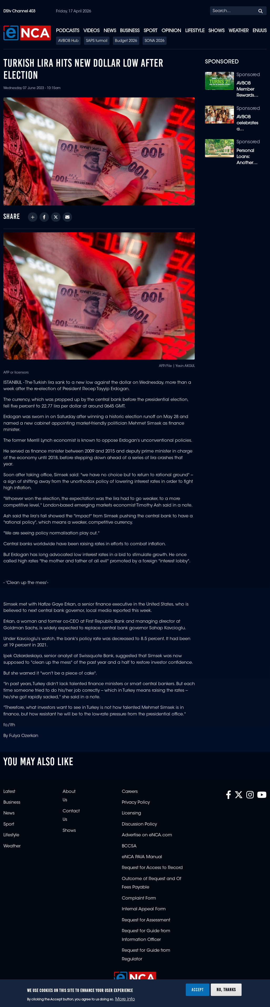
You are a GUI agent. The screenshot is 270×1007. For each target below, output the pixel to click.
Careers (130, 792)
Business (129, 31)
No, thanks (226, 989)
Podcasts (67, 31)
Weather (238, 31)
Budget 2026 (126, 41)
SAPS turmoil (96, 41)
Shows (216, 31)
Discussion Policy (139, 824)
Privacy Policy (136, 802)
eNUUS (260, 31)
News (110, 31)
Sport (150, 31)
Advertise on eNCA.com (147, 835)
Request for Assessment (146, 920)
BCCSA (129, 846)
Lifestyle (194, 31)
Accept (198, 989)
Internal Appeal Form (144, 909)
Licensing (131, 813)
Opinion (171, 31)
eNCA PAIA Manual (142, 857)
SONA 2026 (154, 41)
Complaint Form (139, 898)
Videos (91, 31)
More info (125, 999)
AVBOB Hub (68, 41)
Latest (9, 792)
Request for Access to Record (152, 868)
